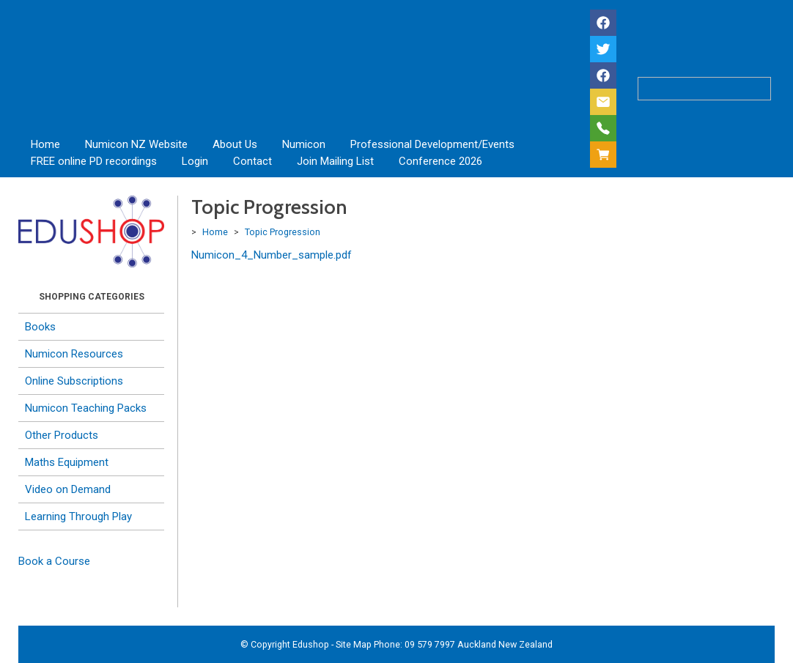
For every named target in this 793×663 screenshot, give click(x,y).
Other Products (61, 435)
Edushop (310, 644)
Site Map (354, 644)
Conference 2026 (440, 161)
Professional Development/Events (432, 144)
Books (40, 326)
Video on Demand (68, 489)
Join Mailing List (335, 161)
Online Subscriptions (74, 381)
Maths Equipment (66, 462)
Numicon (303, 144)
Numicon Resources (74, 353)
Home (45, 144)
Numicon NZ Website (136, 144)
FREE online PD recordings (94, 161)
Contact (252, 161)
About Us (235, 144)
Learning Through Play (78, 516)
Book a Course (54, 561)
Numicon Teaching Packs (86, 408)
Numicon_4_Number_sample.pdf (271, 255)
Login (195, 161)
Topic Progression (282, 231)
